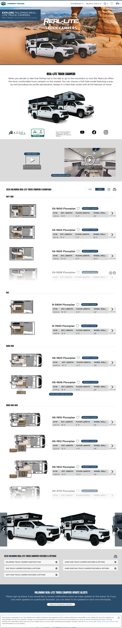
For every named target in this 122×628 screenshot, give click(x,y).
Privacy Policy (88, 621)
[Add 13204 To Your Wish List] (78, 417)
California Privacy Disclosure (106, 621)
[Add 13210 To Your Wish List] (77, 326)
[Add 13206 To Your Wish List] (78, 467)
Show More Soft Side (61, 175)
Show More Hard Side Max (61, 394)
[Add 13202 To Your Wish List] (78, 358)
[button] (106, 4)
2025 (90, 189)
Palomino (10, 18)
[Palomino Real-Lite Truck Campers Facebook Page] (94, 132)
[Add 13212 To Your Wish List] (78, 230)
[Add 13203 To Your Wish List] (78, 382)
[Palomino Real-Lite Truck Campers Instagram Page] (106, 132)
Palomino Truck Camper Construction (23, 562)
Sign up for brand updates (61, 604)
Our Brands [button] (76, 4)
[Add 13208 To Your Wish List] (78, 491)
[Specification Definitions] (109, 189)
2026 (100, 189)
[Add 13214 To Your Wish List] (78, 272)
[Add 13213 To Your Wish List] (78, 251)
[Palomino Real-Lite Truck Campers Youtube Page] (82, 132)
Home (4, 18)
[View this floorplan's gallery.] (114, 273)
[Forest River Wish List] (111, 4)
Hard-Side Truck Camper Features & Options (85, 562)
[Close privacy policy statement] (118, 617)
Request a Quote (90, 208)
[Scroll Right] (118, 529)
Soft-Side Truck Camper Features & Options (25, 575)
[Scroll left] (3, 529)
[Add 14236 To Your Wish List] (77, 441)
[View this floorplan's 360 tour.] (111, 273)
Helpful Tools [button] (92, 4)
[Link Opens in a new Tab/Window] (17, 133)
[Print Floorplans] (115, 189)
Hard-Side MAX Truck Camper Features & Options (87, 568)
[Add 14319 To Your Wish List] (78, 305)
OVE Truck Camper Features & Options (23, 568)
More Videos (32, 154)
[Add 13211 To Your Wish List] (78, 208)
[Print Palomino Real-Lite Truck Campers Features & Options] (115, 556)
